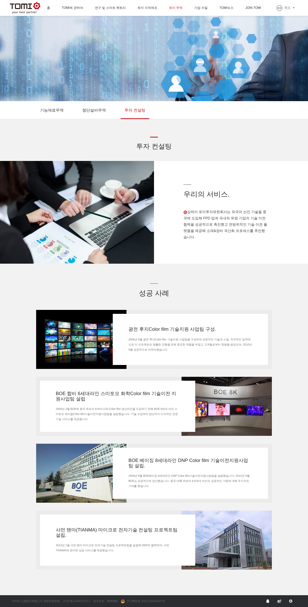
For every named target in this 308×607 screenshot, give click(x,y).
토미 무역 (175, 7)
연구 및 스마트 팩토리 (110, 7)
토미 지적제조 (147, 7)
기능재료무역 (52, 110)
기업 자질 (201, 7)
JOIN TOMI (253, 7)
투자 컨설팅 (135, 110)
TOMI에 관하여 (72, 7)
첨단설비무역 (94, 110)
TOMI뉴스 (226, 7)
